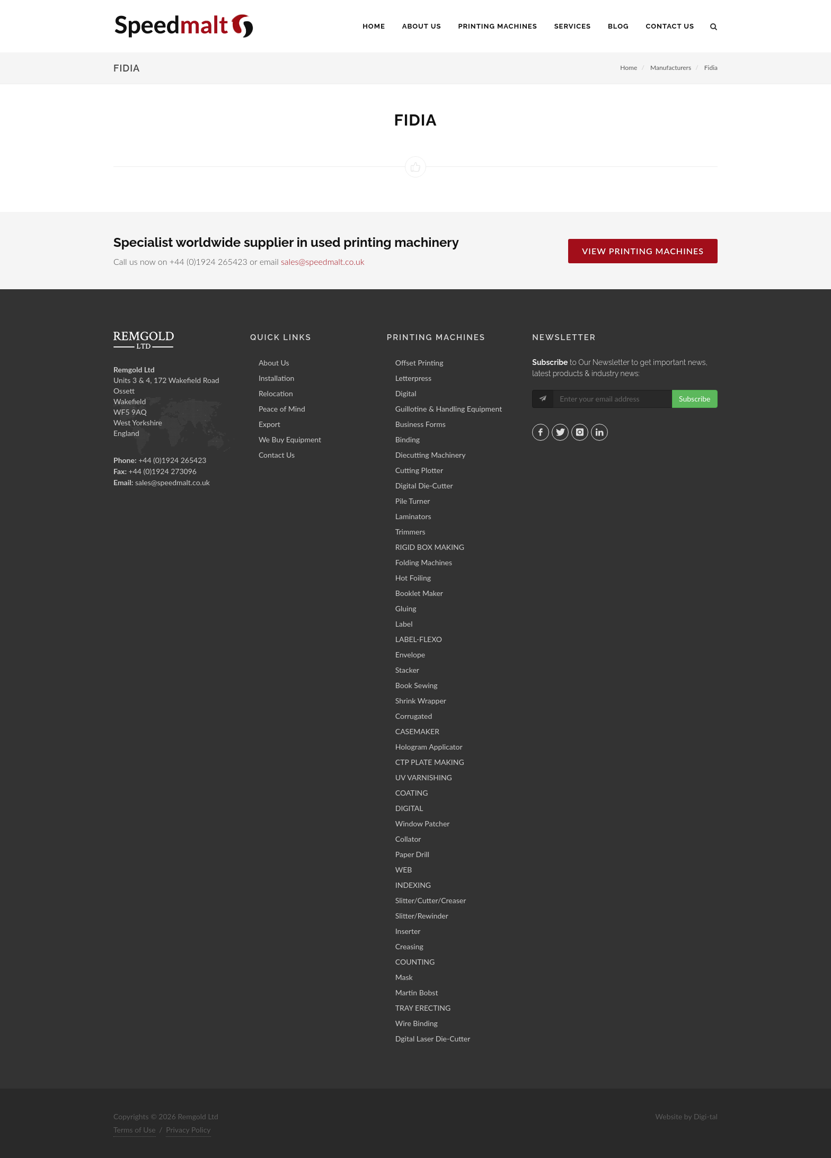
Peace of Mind (282, 408)
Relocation (276, 393)
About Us (274, 362)
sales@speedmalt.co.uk (322, 261)
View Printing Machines (643, 251)
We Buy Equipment (290, 439)
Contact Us (277, 454)
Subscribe (695, 398)
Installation (277, 377)
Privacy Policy (188, 1129)
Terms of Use (134, 1129)
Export (269, 424)
